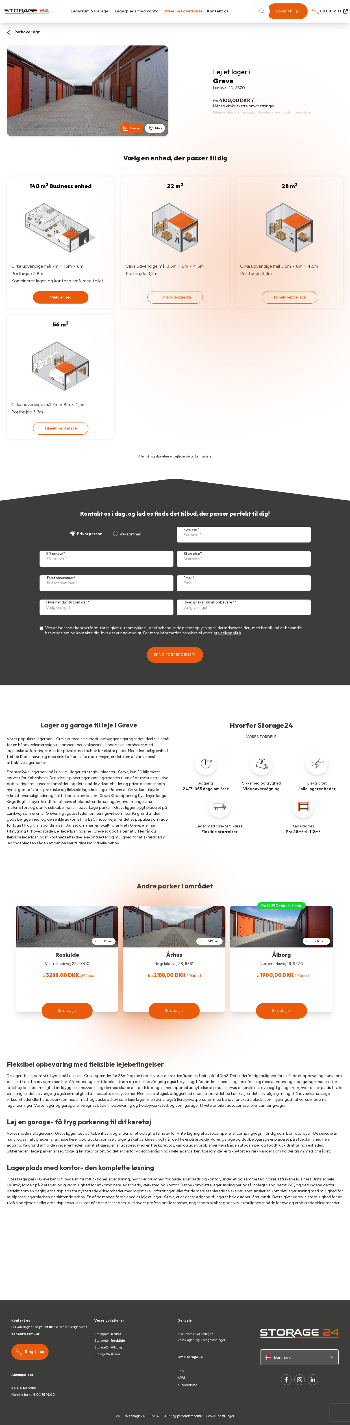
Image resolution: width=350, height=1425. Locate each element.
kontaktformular (25, 1334)
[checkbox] (105, 534)
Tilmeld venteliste (175, 297)
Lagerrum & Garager (90, 11)
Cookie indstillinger (220, 1416)
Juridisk (153, 1416)
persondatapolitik (190, 1416)
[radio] (86, 534)
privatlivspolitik (227, 633)
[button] (287, 11)
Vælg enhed (60, 297)
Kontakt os (218, 11)
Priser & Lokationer (184, 11)
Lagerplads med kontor (137, 11)
